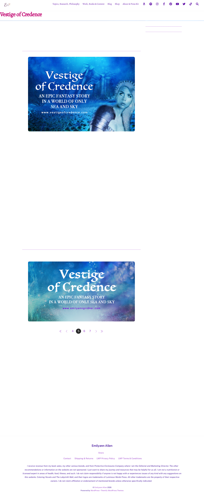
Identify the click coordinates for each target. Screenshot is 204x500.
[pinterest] (171, 3)
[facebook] (164, 3)
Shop (117, 4)
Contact (67, 458)
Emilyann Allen (100, 487)
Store (101, 453)
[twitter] (184, 3)
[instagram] (157, 3)
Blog (110, 4)
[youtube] (177, 3)
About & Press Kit (131, 4)
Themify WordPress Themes (112, 490)
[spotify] (151, 3)
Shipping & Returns (84, 458)
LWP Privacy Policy (106, 458)
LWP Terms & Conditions (130, 458)
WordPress (95, 490)
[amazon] (144, 3)
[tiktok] (191, 3)
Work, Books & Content (93, 4)
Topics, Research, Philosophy (66, 4)
